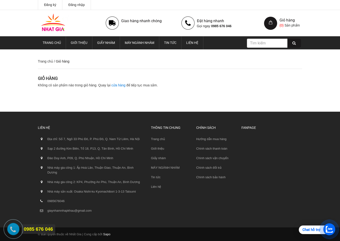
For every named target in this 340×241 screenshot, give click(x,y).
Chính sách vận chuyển (212, 158)
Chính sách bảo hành (210, 177)
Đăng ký (50, 5)
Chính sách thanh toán (211, 148)
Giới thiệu (79, 43)
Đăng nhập (76, 5)
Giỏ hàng (287, 20)
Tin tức (170, 43)
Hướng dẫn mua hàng (211, 139)
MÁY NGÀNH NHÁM (139, 43)
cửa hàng (118, 85)
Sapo (106, 234)
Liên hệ (192, 43)
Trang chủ (52, 43)
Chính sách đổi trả (208, 167)
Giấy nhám (106, 43)
